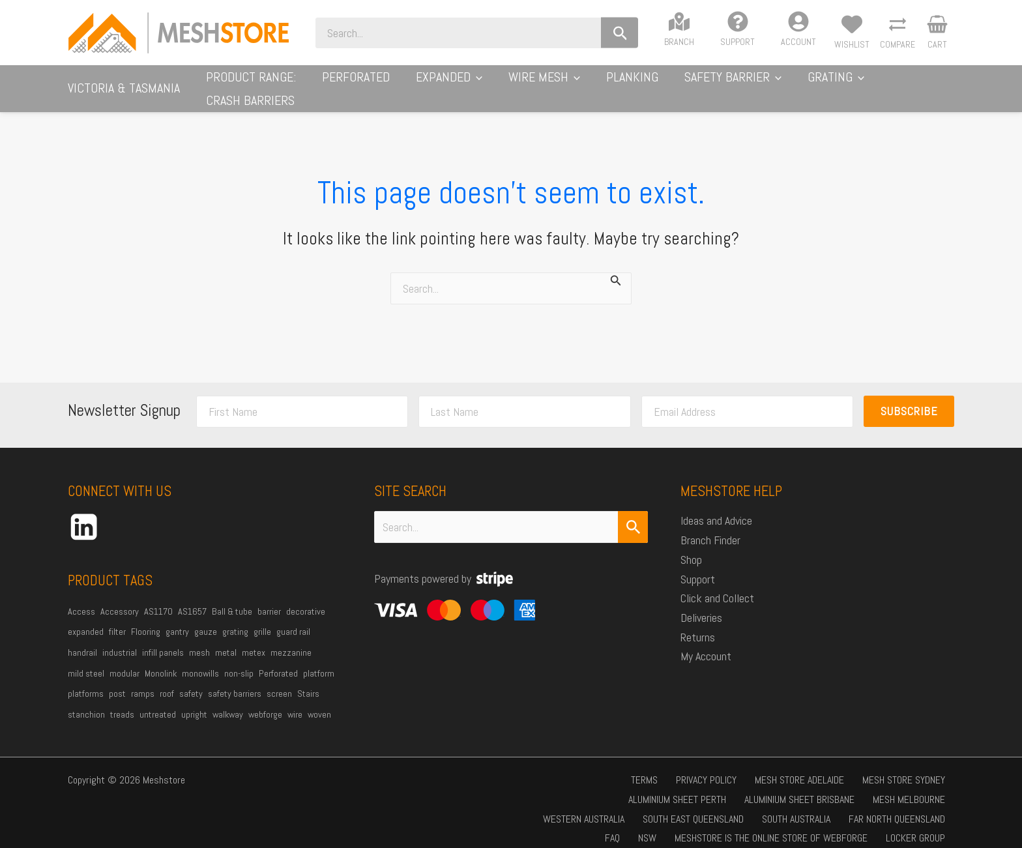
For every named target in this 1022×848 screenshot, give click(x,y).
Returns (697, 624)
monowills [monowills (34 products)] (200, 660)
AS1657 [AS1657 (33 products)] (192, 598)
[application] (530, 82)
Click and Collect (717, 585)
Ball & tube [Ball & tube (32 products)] (232, 598)
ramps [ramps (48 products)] (142, 680)
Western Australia (797, 786)
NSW (940, 806)
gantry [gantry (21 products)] (177, 618)
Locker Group (828, 825)
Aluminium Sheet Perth (900, 767)
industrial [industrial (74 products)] (119, 639)
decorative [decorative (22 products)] (305, 598)
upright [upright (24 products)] (194, 701)
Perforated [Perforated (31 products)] (278, 660)
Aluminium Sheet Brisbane (608, 786)
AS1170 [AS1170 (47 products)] (158, 598)
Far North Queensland (846, 806)
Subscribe (909, 397)
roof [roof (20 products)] (167, 680)
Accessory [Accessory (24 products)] (119, 598)
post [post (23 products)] (117, 680)
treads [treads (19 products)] (122, 701)
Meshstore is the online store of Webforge (691, 825)
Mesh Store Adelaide (703, 767)
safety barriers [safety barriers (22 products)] (234, 680)
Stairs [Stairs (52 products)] (308, 680)
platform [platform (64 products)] (318, 660)
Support (697, 566)
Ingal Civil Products (911, 825)
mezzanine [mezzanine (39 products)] (291, 639)
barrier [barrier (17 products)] (269, 598)
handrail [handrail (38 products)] (82, 639)
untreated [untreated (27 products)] (157, 701)
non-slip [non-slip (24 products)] (239, 660)
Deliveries (701, 604)
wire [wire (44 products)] (294, 701)
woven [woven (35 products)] (319, 701)
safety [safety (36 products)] (191, 680)
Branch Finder (710, 526)
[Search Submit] (633, 514)
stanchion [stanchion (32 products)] (86, 701)
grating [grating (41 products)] (235, 618)
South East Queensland (898, 786)
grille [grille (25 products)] (262, 618)
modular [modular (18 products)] (124, 660)
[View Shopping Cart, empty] (937, 32)
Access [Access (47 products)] (81, 598)
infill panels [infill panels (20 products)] (163, 639)
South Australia (754, 806)
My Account (705, 643)
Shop (691, 546)
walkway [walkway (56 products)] (227, 701)
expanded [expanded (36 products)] (86, 618)
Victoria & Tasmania (124, 81)
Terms (563, 767)
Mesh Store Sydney (799, 767)
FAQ (912, 806)
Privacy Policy (617, 767)
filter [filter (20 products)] (117, 618)
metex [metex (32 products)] (253, 639)
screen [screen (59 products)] (279, 680)
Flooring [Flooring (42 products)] (145, 618)
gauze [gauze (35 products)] (205, 618)
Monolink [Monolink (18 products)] (161, 660)
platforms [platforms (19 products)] (86, 680)
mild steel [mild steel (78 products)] (86, 660)
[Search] (666, 33)
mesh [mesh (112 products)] (199, 639)
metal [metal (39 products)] (226, 639)
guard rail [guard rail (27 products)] (293, 618)
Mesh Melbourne (709, 786)
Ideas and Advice (716, 507)
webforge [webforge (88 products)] (265, 701)
